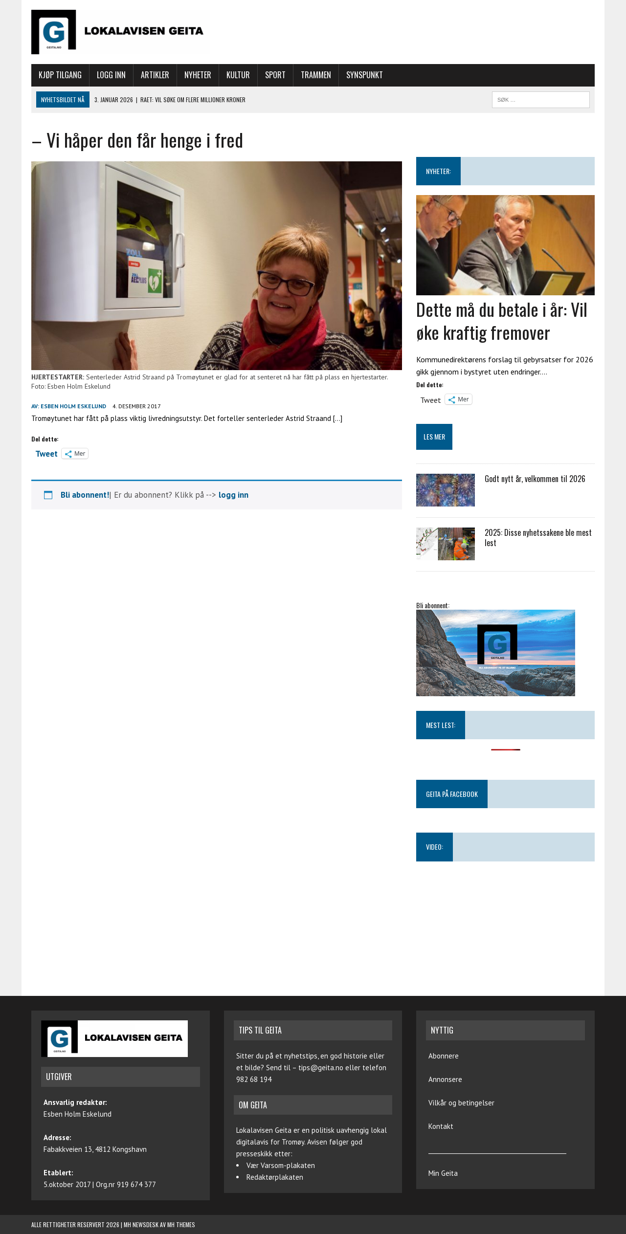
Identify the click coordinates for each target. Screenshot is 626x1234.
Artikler (155, 75)
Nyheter (197, 75)
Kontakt (440, 1126)
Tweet (46, 452)
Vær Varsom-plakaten (280, 1165)
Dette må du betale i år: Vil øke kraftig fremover (501, 320)
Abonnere (443, 1055)
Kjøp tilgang (60, 75)
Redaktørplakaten (274, 1177)
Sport (275, 75)
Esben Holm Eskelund (73, 406)
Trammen (316, 75)
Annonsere (445, 1079)
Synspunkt (364, 75)
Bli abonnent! (85, 494)
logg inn (233, 494)
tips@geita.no (320, 1067)
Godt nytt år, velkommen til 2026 (535, 479)
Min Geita (443, 1173)
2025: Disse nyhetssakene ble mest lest (538, 538)
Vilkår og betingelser (461, 1102)
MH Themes (181, 1224)
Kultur (238, 75)
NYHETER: (438, 171)
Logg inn (111, 75)
